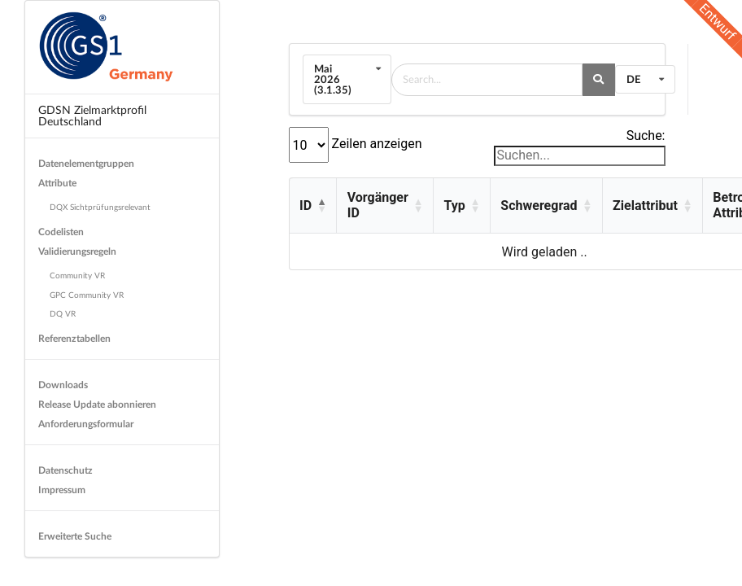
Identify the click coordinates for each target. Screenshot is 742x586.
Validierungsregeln (77, 251)
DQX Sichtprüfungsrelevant (100, 207)
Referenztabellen (74, 338)
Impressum (61, 489)
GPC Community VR (87, 295)
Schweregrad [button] (538, 205)
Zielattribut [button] (645, 205)
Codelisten (61, 231)
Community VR (77, 275)
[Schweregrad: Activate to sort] (546, 206)
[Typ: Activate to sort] (461, 206)
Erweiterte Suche (74, 536)
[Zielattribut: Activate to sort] (652, 206)
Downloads (63, 384)
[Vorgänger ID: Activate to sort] (384, 206)
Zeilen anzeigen (375, 143)
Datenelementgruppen (86, 163)
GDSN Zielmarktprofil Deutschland (92, 115)
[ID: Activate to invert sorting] (313, 206)
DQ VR (63, 313)
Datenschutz (65, 470)
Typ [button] (454, 205)
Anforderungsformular (85, 424)
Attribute (57, 183)
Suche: (646, 135)
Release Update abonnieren (97, 404)
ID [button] (305, 205)
